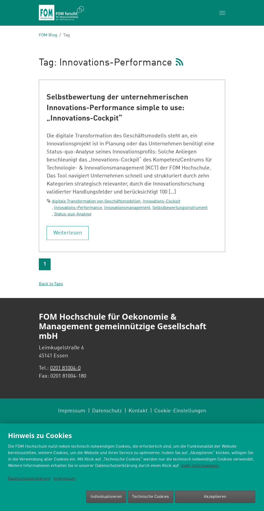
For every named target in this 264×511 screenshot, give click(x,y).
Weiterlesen (67, 233)
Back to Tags (51, 284)
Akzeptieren (215, 497)
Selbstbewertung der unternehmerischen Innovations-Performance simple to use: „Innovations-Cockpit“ (117, 108)
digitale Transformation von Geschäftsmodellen (96, 201)
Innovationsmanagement (127, 208)
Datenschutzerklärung (29, 479)
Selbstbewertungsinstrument (180, 208)
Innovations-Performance (78, 208)
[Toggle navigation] (222, 12)
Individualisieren (106, 497)
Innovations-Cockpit (161, 201)
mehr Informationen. (200, 466)
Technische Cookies (150, 497)
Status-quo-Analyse (72, 214)
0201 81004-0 (65, 368)
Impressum (65, 479)
